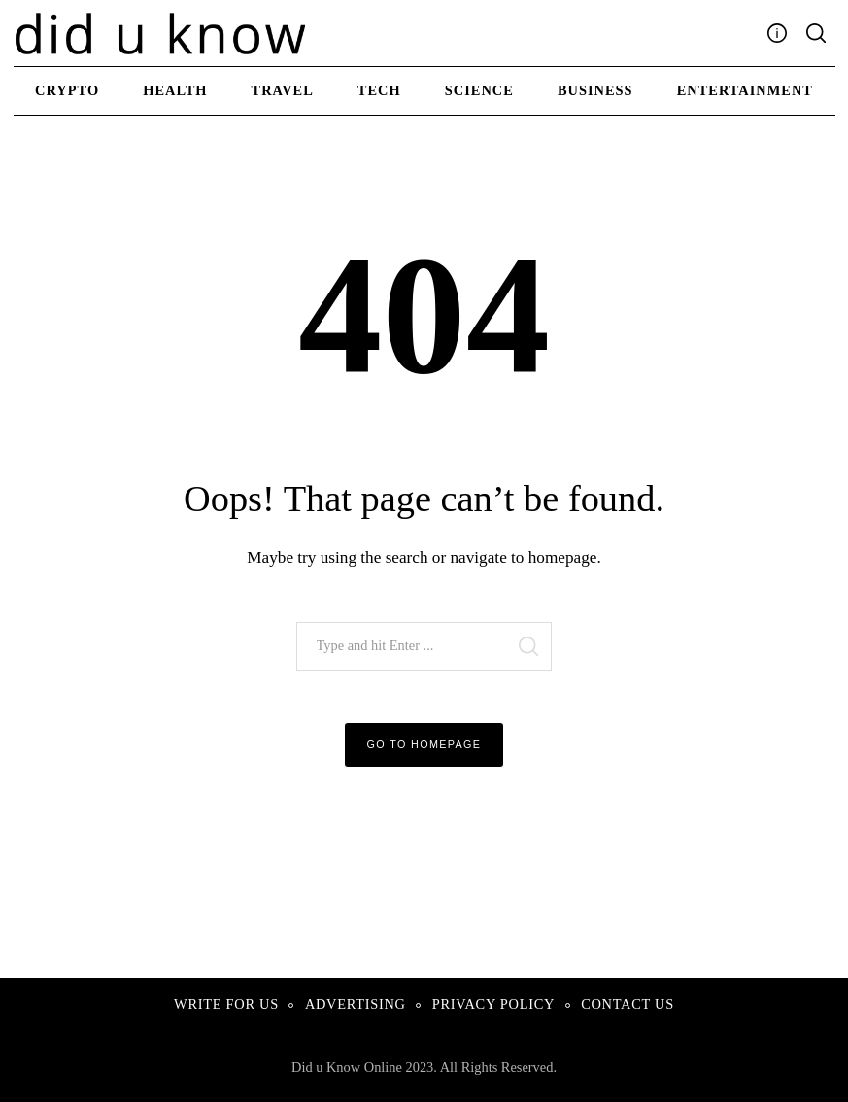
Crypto (67, 90)
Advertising (355, 1004)
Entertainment (745, 90)
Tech (379, 90)
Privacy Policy (493, 1004)
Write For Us (226, 1004)
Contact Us (627, 1004)
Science (479, 90)
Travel (283, 90)
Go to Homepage (424, 744)
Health (175, 90)
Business (595, 90)
